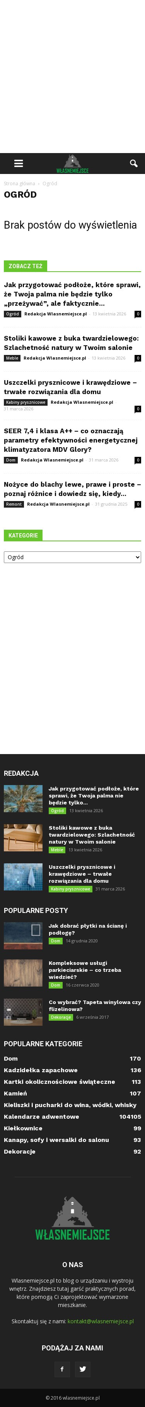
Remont (14, 504)
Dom (10, 460)
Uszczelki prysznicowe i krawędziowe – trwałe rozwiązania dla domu (82, 874)
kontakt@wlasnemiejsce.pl (101, 1321)
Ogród (12, 314)
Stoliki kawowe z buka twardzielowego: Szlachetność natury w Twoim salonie (92, 835)
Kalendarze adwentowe (41, 1116)
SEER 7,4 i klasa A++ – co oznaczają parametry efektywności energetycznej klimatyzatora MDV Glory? (71, 440)
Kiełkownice (23, 1128)
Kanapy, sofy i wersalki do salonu (56, 1140)
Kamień (15, 1093)
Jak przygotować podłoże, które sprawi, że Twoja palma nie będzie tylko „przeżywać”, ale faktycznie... (72, 294)
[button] (134, 163)
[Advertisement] (72, 76)
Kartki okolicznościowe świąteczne (59, 1081)
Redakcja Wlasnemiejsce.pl (55, 314)
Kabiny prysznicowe (25, 402)
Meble (12, 358)
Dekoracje (61, 1017)
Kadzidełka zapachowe (41, 1070)
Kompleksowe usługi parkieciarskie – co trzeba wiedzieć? (85, 970)
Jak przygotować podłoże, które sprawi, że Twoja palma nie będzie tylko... (94, 795)
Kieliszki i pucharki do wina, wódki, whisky (70, 1105)
